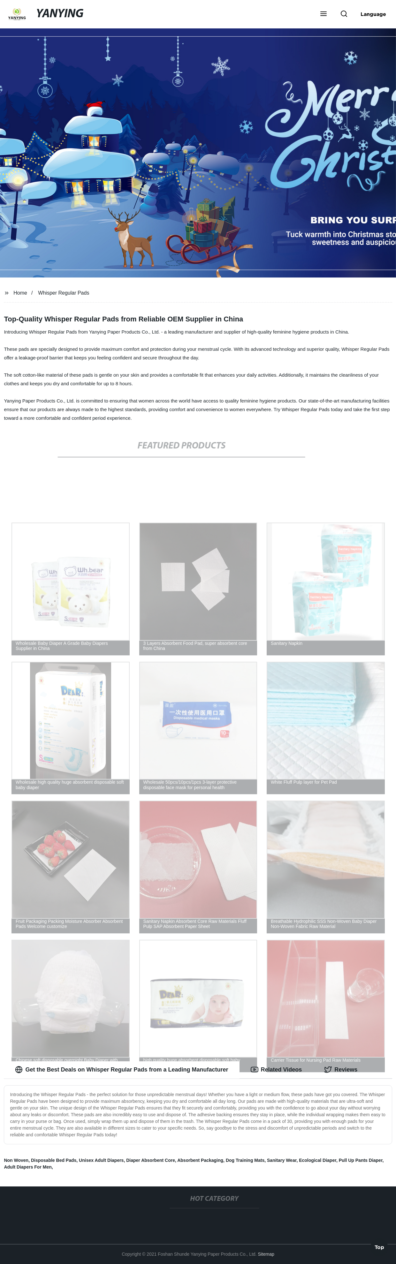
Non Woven (16, 1160)
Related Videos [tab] (276, 1069)
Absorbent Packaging (200, 1160)
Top (379, 1247)
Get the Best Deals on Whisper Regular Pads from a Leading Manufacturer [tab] (121, 1069)
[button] (323, 14)
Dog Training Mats (245, 1160)
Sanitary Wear (281, 1160)
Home (20, 293)
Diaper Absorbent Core (150, 1160)
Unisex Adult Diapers (101, 1160)
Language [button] (373, 14)
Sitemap (266, 1254)
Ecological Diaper (317, 1160)
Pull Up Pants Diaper (361, 1160)
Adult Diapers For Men (27, 1167)
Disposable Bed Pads (53, 1160)
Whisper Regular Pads (63, 293)
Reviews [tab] (340, 1069)
